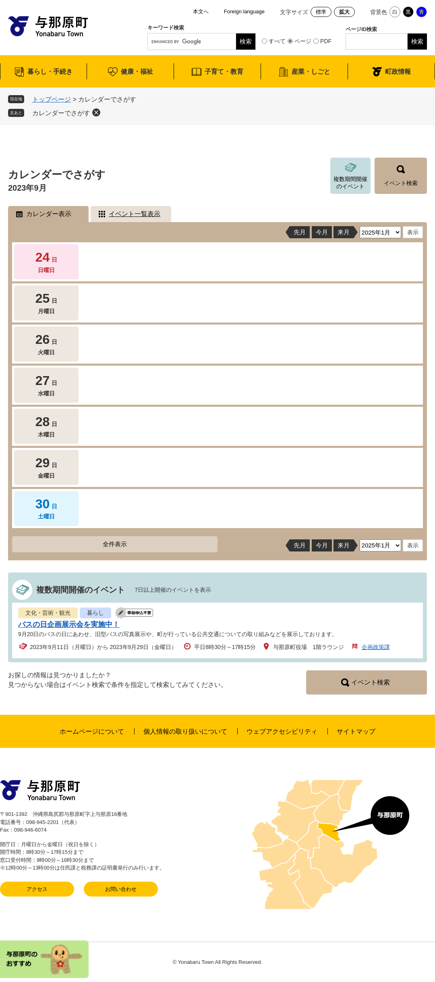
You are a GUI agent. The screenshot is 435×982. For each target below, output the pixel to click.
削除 (96, 112)
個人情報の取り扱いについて (185, 731)
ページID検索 (361, 29)
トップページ (51, 99)
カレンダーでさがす (61, 113)
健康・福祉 (137, 71)
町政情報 (398, 71)
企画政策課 (376, 647)
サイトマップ (356, 731)
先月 (300, 232)
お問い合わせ (121, 889)
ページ (302, 41)
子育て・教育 (224, 71)
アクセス (37, 889)
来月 (344, 232)
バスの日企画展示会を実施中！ (69, 624)
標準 (321, 12)
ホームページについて (92, 731)
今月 (322, 232)
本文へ (201, 11)
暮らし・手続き (49, 71)
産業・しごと (311, 71)
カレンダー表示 (48, 213)
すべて (277, 41)
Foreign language (244, 11)
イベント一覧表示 (134, 213)
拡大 (344, 12)
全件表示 (115, 544)
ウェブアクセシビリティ (281, 731)
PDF (325, 41)
